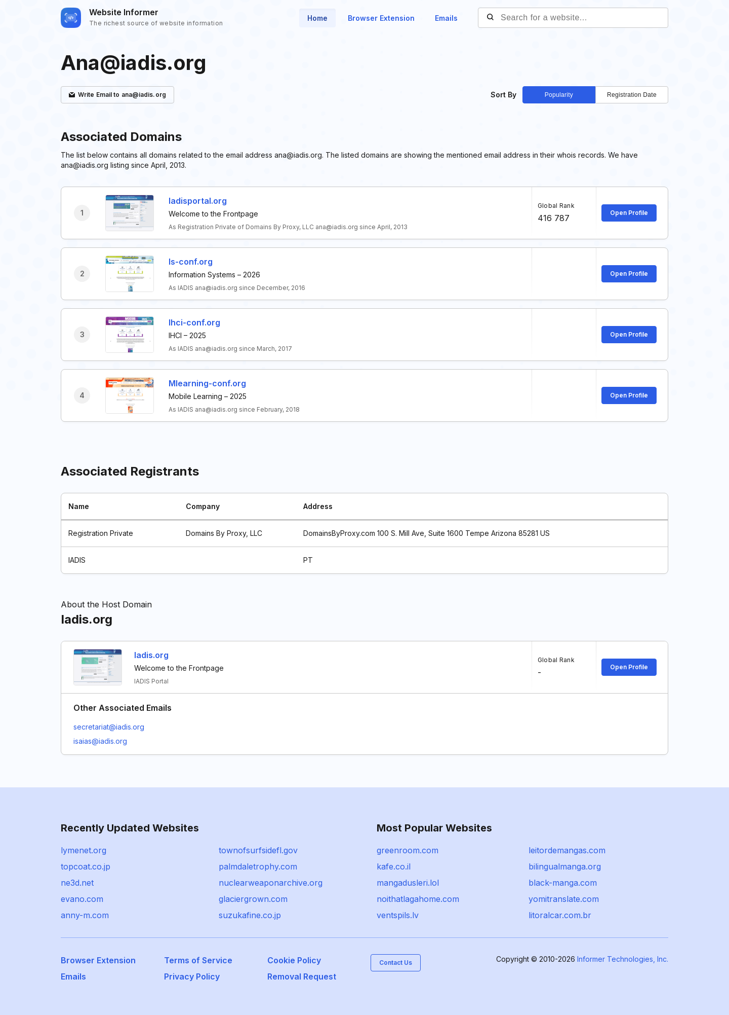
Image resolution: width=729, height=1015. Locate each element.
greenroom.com (407, 850)
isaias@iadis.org (100, 741)
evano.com (82, 899)
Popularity (559, 94)
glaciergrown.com (253, 899)
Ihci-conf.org (194, 322)
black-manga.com (563, 883)
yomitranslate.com (564, 899)
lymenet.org (83, 850)
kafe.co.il (394, 866)
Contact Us (395, 962)
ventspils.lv (398, 915)
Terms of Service (198, 960)
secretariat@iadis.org (108, 726)
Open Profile (629, 212)
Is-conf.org (191, 262)
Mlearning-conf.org (207, 383)
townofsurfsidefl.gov (258, 850)
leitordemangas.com (567, 850)
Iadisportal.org (198, 201)
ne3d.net (77, 883)
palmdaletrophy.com (258, 866)
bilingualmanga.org (565, 866)
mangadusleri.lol (408, 883)
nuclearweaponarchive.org (270, 883)
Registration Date (632, 94)
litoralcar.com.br (560, 915)
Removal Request (301, 976)
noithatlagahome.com (418, 899)
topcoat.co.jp (85, 866)
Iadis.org (151, 655)
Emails (446, 18)
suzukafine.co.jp (250, 915)
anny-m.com (85, 915)
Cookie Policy (294, 960)
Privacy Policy (192, 976)
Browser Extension (381, 18)
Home (317, 18)
